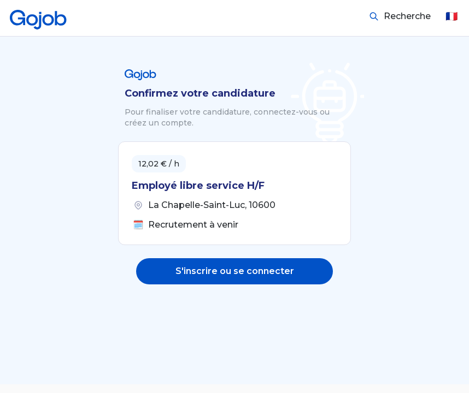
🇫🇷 (451, 16)
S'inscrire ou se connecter (234, 271)
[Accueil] (38, 16)
